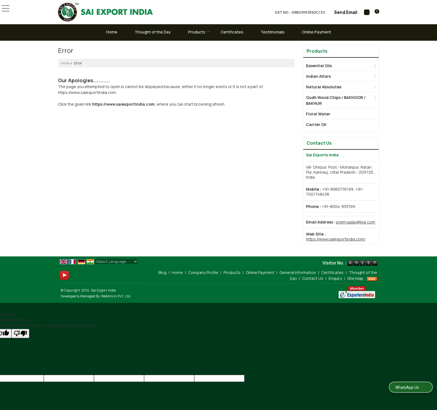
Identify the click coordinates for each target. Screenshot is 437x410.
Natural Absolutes (323, 86)
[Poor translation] (20, 333)
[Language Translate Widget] (116, 261)
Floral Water (318, 114)
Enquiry (335, 278)
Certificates (232, 32)
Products (199, 32)
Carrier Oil (316, 124)
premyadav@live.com (355, 222)
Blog (162, 272)
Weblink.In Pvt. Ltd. (116, 296)
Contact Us (312, 278)
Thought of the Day (153, 32)
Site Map (355, 278)
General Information (298, 272)
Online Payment (316, 32)
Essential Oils (319, 65)
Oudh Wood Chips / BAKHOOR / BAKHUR (336, 100)
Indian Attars (318, 76)
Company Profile (203, 272)
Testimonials (273, 32)
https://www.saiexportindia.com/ (335, 239)
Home (111, 32)
